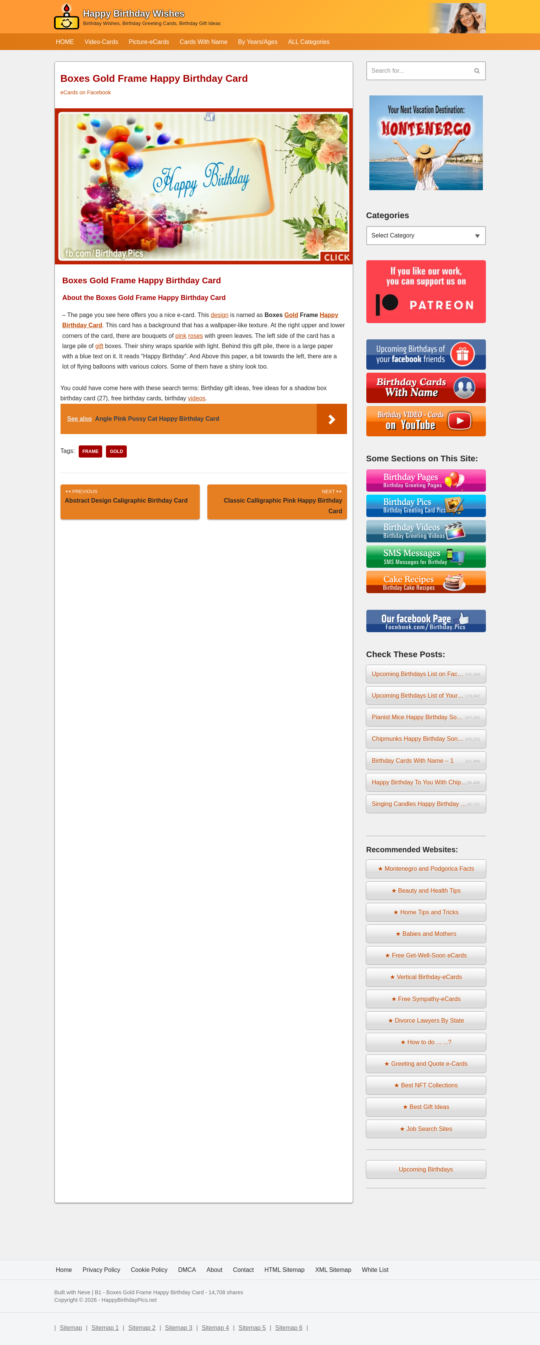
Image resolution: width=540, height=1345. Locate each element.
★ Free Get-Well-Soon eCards (426, 955)
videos (196, 398)
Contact (243, 1270)
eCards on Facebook (86, 92)
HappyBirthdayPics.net (129, 1300)
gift (99, 346)
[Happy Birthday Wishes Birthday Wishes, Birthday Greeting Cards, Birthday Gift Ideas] (137, 18)
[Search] (417, 70)
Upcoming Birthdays (426, 1169)
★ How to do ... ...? (425, 1042)
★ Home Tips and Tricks (425, 912)
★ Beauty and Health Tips (426, 890)
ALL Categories (309, 42)
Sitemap (71, 1328)
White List (375, 1270)
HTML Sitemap (285, 1270)
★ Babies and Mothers (425, 934)
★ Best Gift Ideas (426, 1107)
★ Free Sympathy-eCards (426, 999)
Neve (84, 1292)
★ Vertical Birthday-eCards (426, 977)
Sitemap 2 (142, 1328)
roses (195, 336)
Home (64, 1270)
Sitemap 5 (252, 1328)
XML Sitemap (333, 1270)
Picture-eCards (149, 42)
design (220, 315)
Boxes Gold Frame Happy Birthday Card (155, 1292)
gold (116, 451)
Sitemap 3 (178, 1328)
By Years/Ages (257, 42)
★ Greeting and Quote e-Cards (425, 1064)
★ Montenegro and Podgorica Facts (426, 868)
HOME (65, 42)
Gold (291, 315)
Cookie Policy (149, 1270)
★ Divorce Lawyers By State (426, 1020)
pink (180, 336)
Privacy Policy (101, 1270)
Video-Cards (101, 42)
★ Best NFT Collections (426, 1085)
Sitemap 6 (288, 1328)
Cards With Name (203, 42)
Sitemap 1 (105, 1328)
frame (90, 451)
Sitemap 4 (215, 1328)
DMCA (187, 1270)
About (215, 1270)
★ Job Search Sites (426, 1129)
